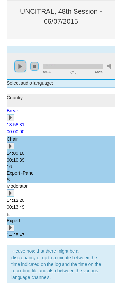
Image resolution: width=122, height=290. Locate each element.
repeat (73, 72)
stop (34, 66)
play (20, 66)
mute (110, 66)
